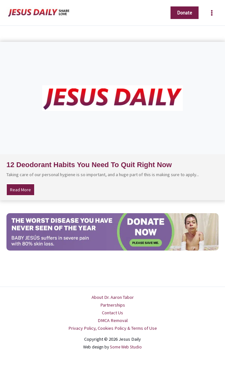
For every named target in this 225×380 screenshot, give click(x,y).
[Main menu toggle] (212, 13)
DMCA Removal (113, 320)
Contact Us (112, 313)
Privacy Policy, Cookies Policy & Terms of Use (112, 328)
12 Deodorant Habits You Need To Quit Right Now (89, 165)
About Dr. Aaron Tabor (113, 297)
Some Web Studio (126, 347)
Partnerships (112, 305)
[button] (185, 12)
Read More (22, 189)
